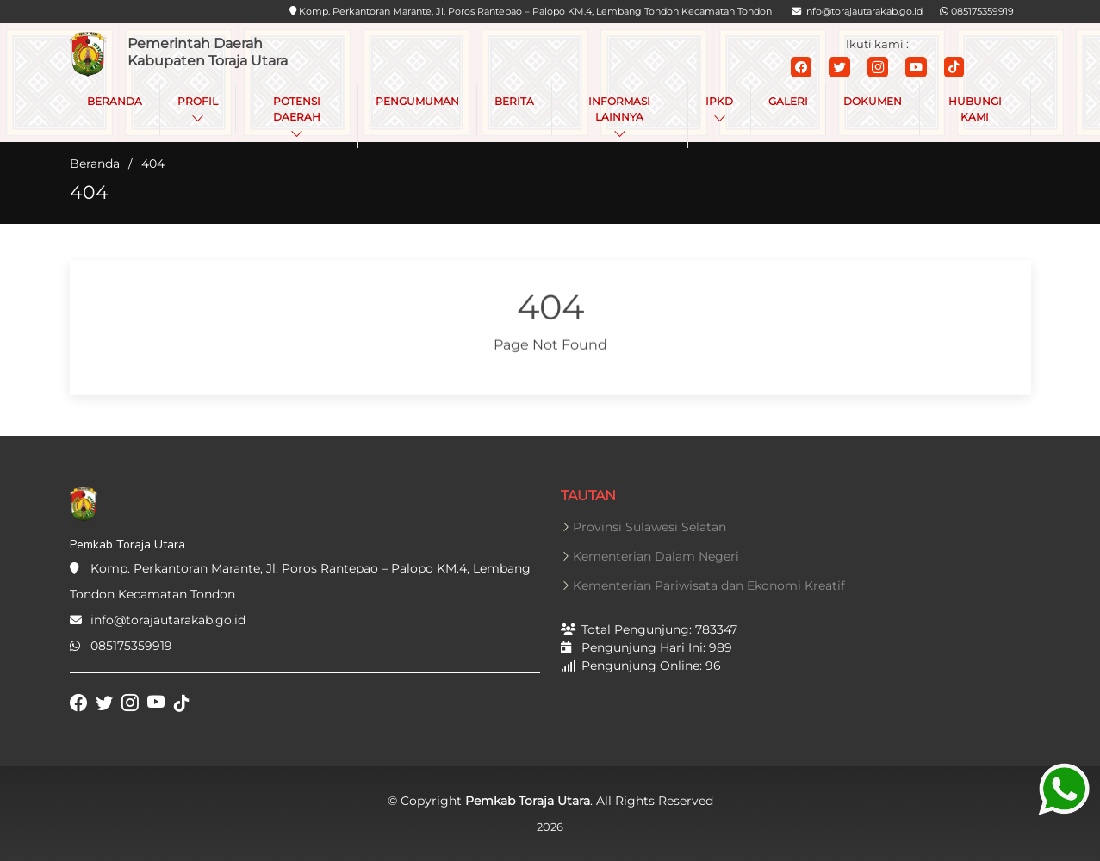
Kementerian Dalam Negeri (656, 556)
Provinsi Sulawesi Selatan (649, 527)
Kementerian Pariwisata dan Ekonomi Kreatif (709, 585)
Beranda (95, 163)
